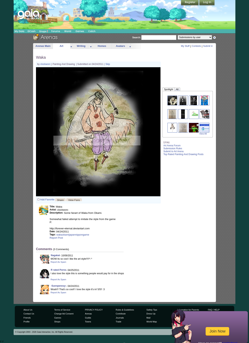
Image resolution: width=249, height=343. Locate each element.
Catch (92, 31)
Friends (27, 318)
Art (61, 46)
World (67, 31)
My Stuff (185, 46)
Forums (55, 31)
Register (190, 3)
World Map (151, 321)
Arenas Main (42, 46)
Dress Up (150, 313)
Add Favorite (47, 199)
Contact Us (29, 313)
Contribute (121, 313)
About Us (28, 310)
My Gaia (19, 31)
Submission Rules (172, 148)
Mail (148, 318)
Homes (102, 46)
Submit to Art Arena (173, 151)
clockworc (45, 64)
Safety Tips (151, 310)
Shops (43, 31)
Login (207, 3)
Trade (118, 321)
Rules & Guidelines (125, 310)
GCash (32, 31)
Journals (120, 318)
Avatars (120, 46)
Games (79, 31)
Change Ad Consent (64, 313)
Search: (136, 37)
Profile (27, 321)
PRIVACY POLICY (94, 310)
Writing (81, 46)
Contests (196, 46)
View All (203, 134)
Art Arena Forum (172, 145)
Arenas (88, 313)
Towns (88, 321)
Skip (107, 64)
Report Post (56, 237)
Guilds (88, 318)
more (71, 46)
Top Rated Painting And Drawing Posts (183, 154)
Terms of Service (62, 310)
